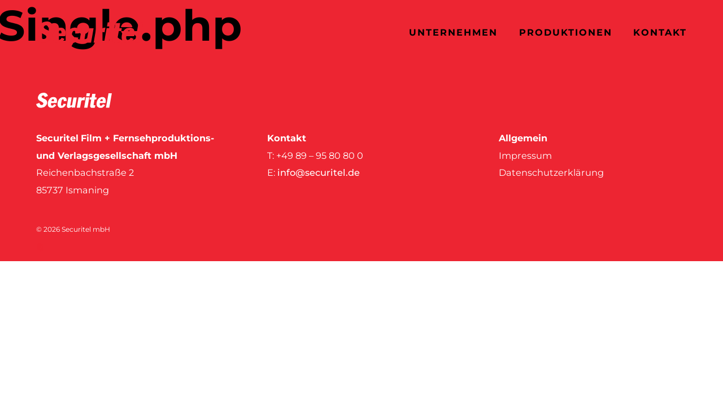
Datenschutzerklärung (551, 172)
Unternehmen (453, 32)
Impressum (525, 155)
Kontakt (660, 32)
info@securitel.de (318, 172)
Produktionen (565, 32)
